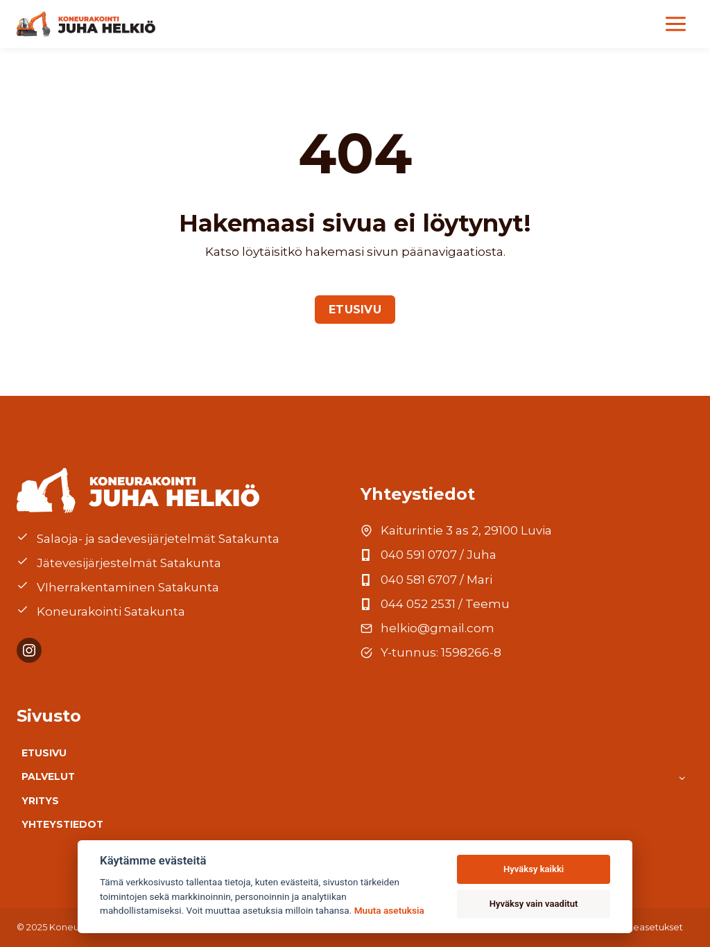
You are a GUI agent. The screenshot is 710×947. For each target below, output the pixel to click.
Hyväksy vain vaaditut (534, 903)
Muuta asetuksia (389, 910)
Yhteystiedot (62, 824)
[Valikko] (675, 24)
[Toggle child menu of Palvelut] (681, 777)
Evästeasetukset (646, 927)
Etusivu (44, 752)
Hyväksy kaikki (533, 869)
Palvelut (48, 776)
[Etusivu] (86, 24)
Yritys (40, 800)
